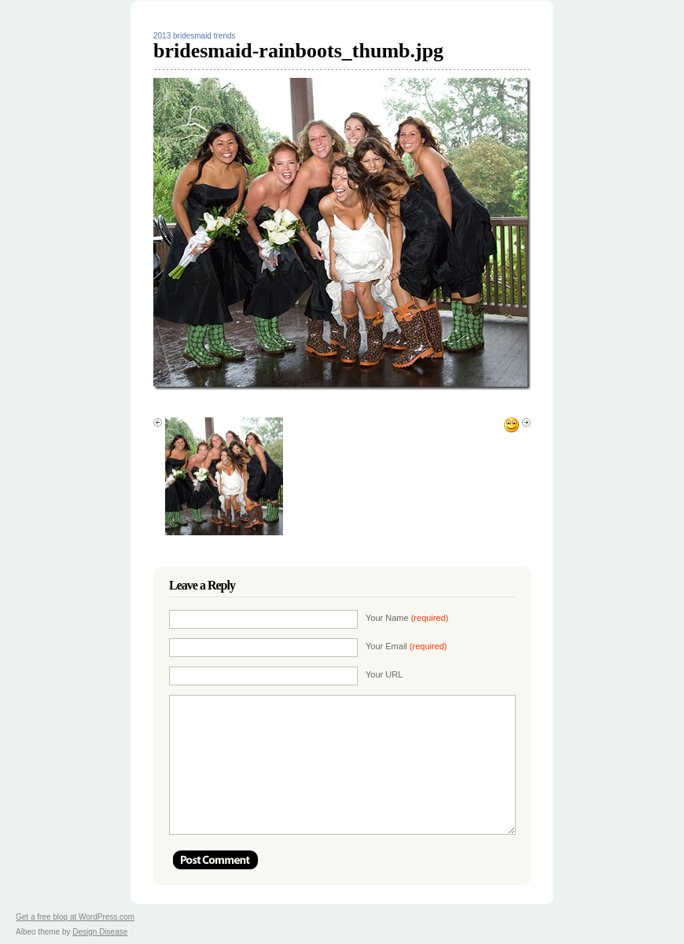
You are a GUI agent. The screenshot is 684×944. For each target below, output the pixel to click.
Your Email (406, 646)
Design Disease (99, 931)
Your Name (407, 618)
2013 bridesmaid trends (194, 35)
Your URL (384, 674)
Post (215, 859)
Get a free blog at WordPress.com (75, 917)
